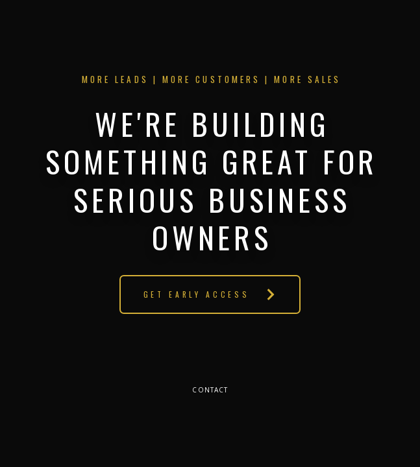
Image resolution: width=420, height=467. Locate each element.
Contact (210, 389)
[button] (210, 294)
